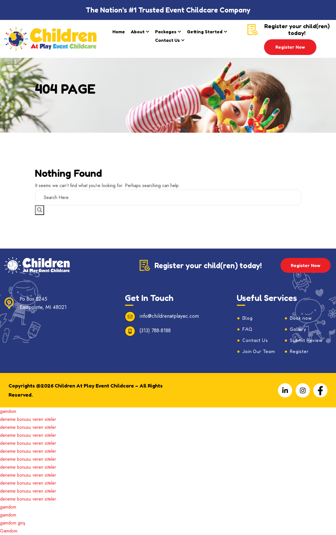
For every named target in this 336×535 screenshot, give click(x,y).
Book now (301, 318)
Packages (165, 31)
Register (299, 351)
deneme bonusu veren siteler (28, 419)
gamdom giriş (12, 523)
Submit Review (306, 340)
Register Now (290, 47)
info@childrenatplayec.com (169, 316)
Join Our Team (258, 351)
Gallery (298, 329)
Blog (247, 318)
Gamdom (8, 531)
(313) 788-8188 (155, 330)
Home (118, 31)
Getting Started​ (204, 31)
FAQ (247, 329)
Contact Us (167, 40)
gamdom (8, 411)
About (138, 31)
